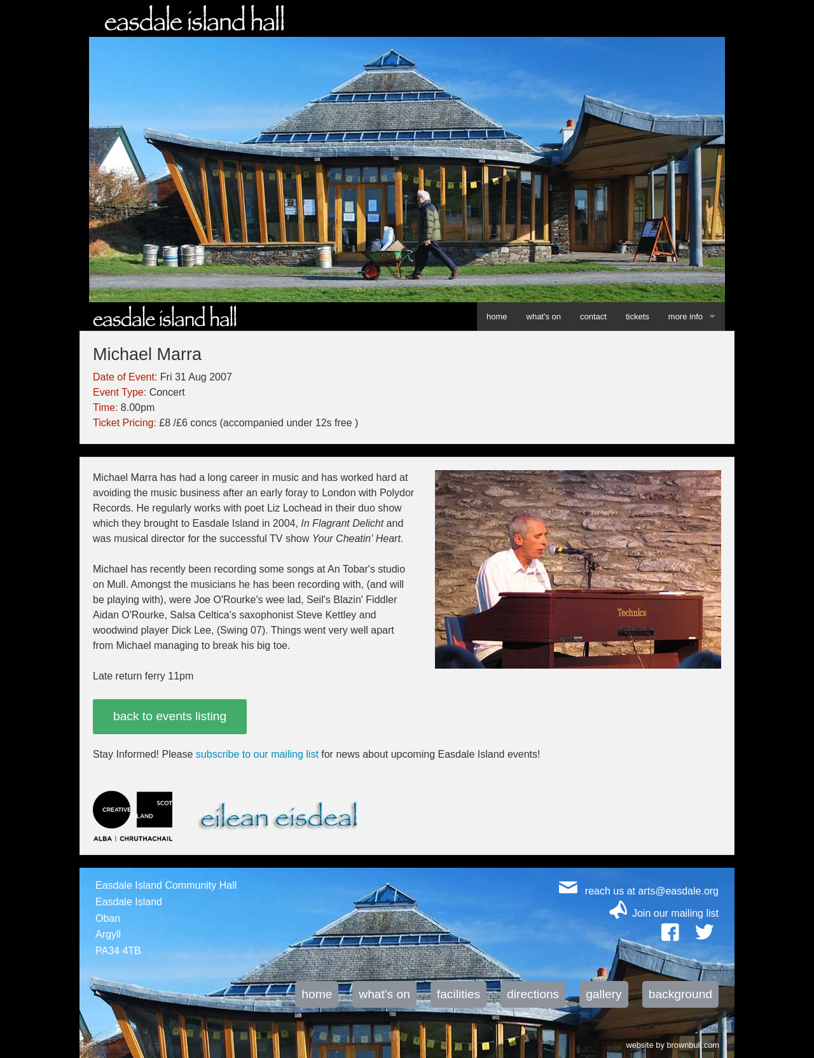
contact (593, 316)
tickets (637, 316)
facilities (458, 994)
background (680, 994)
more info (685, 316)
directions (533, 994)
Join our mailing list (675, 913)
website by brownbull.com (672, 1044)
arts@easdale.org (678, 891)
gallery (604, 994)
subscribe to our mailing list (257, 754)
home (496, 316)
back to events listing (169, 716)
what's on (544, 316)
